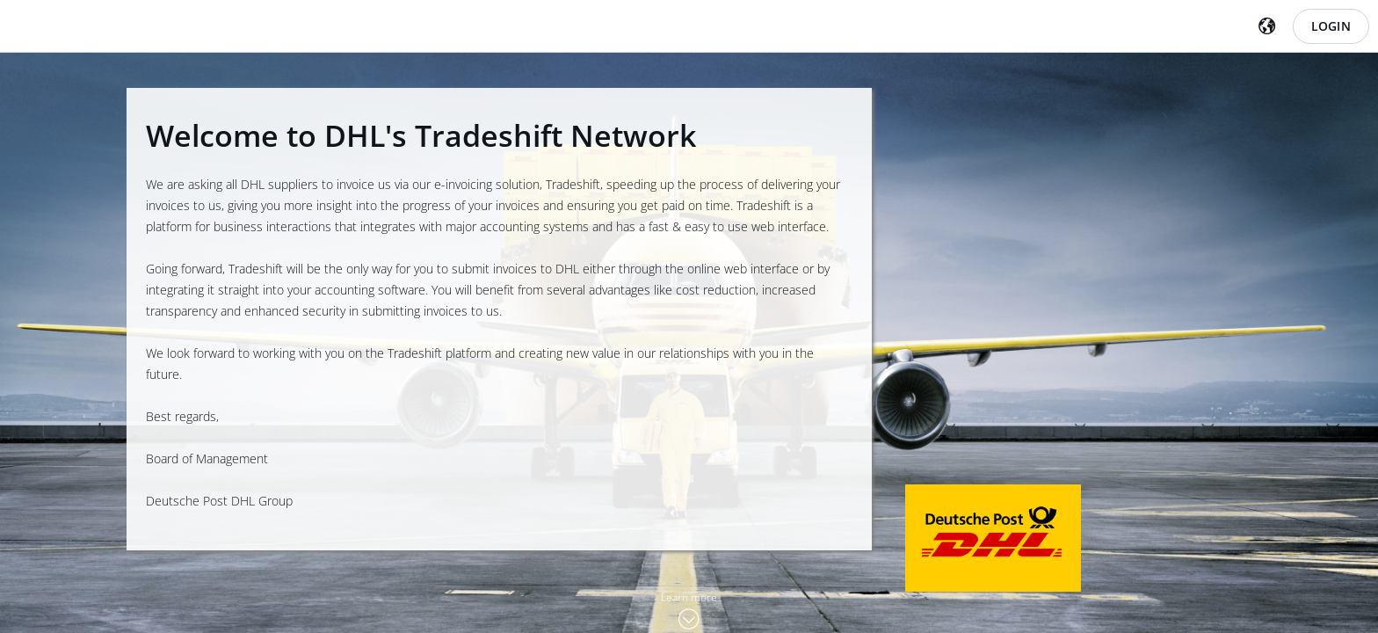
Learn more (689, 597)
